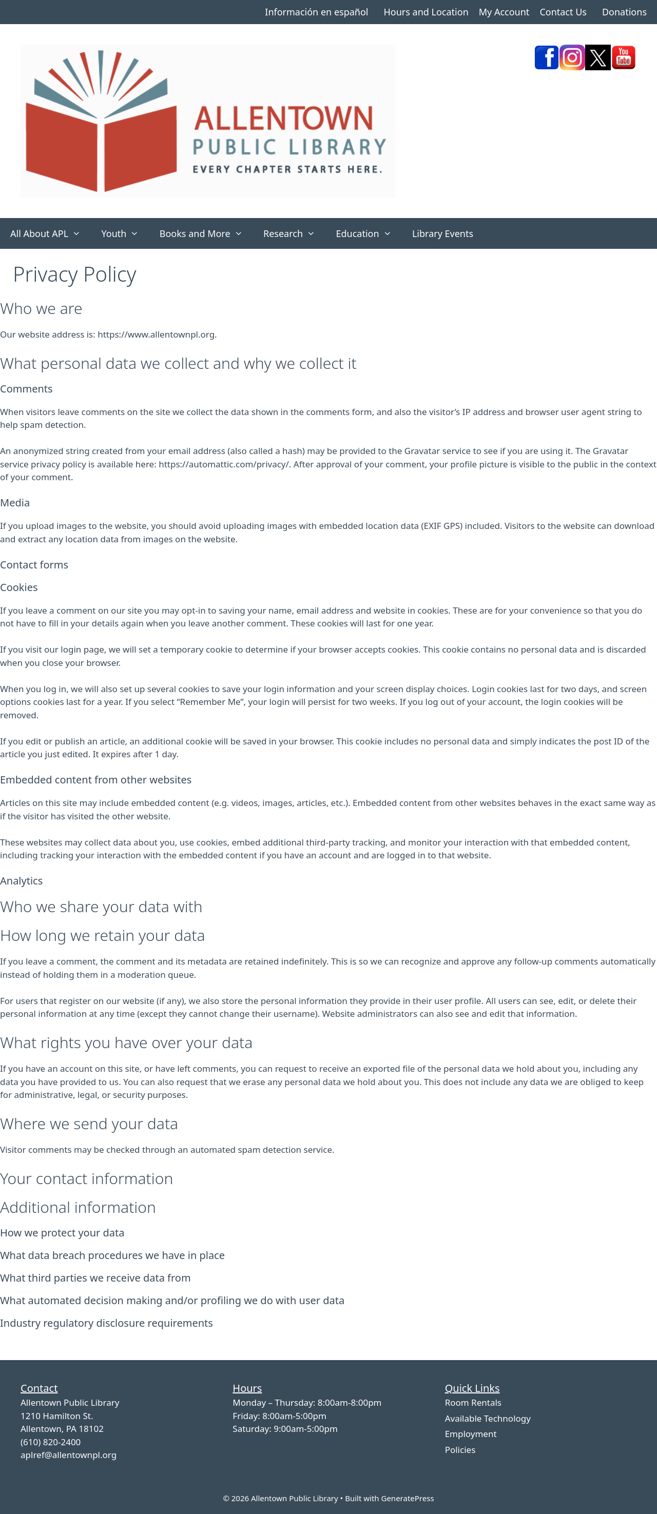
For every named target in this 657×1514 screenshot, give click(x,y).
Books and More (206, 233)
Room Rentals (473, 1402)
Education (369, 233)
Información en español (316, 12)
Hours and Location (425, 12)
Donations (624, 12)
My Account (504, 12)
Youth (125, 233)
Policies (460, 1450)
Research (294, 233)
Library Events (442, 233)
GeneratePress (407, 1498)
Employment (471, 1434)
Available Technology (488, 1418)
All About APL (50, 233)
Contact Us (563, 12)
